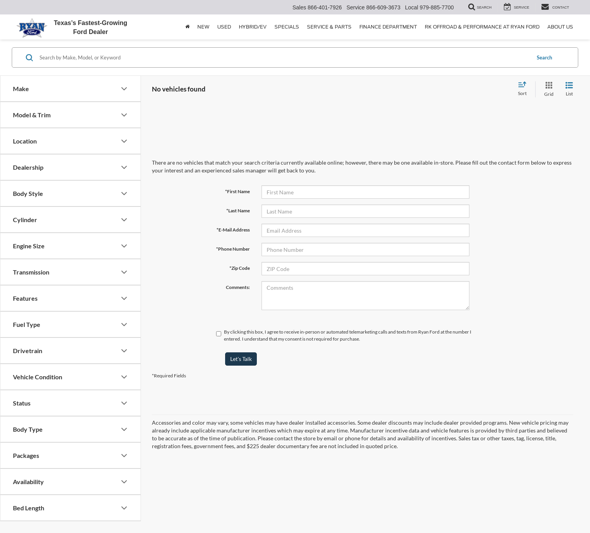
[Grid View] (547, 89)
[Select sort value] (524, 89)
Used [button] (224, 27)
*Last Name (238, 211)
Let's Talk (241, 358)
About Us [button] (560, 27)
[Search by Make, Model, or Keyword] (284, 57)
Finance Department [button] (388, 27)
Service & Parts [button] (329, 27)
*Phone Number (233, 249)
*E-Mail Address (233, 230)
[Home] (187, 26)
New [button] (203, 27)
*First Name (237, 191)
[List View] (569, 89)
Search (544, 57)
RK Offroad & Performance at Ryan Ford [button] (482, 27)
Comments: (238, 287)
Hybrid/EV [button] (253, 27)
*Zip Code (239, 268)
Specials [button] (286, 27)
